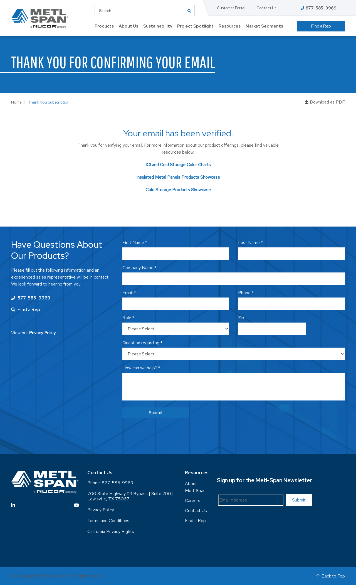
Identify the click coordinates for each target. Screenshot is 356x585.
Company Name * (139, 268)
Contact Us (266, 8)
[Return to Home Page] (39, 18)
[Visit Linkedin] (13, 505)
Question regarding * (142, 343)
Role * (128, 318)
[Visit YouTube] (76, 505)
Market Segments (264, 26)
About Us (128, 26)
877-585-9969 (30, 298)
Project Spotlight (195, 26)
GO (189, 10)
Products (104, 26)
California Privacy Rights (110, 531)
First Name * (134, 242)
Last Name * (250, 242)
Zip (241, 318)
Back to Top (330, 576)
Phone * (246, 293)
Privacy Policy (100, 510)
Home (16, 102)
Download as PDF (325, 102)
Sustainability (157, 26)
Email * (129, 293)
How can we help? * (141, 368)
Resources (230, 26)
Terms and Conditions (108, 520)
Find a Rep (321, 26)
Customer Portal (231, 8)
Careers (192, 500)
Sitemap (121, 576)
